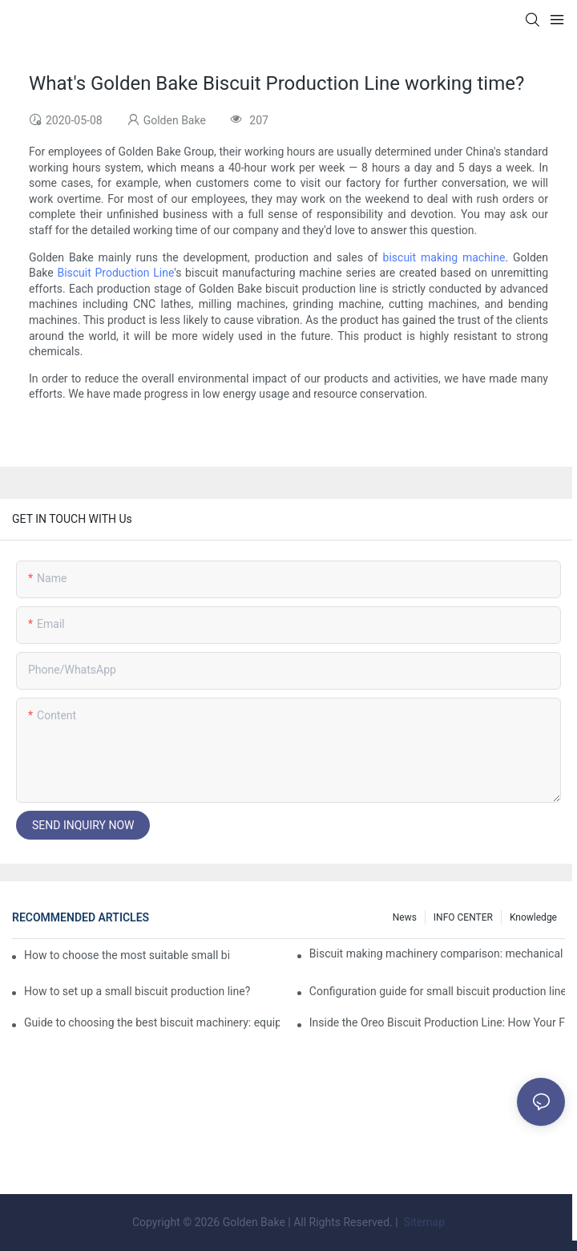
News (405, 917)
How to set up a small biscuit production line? (137, 991)
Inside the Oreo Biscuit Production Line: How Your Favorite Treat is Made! (437, 1022)
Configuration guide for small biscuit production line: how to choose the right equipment (437, 991)
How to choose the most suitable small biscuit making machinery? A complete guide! (126, 955)
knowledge (533, 917)
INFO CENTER (463, 917)
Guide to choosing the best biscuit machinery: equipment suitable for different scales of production (152, 1022)
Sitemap (423, 1222)
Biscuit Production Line (115, 272)
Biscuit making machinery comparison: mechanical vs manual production (437, 953)
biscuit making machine (444, 257)
